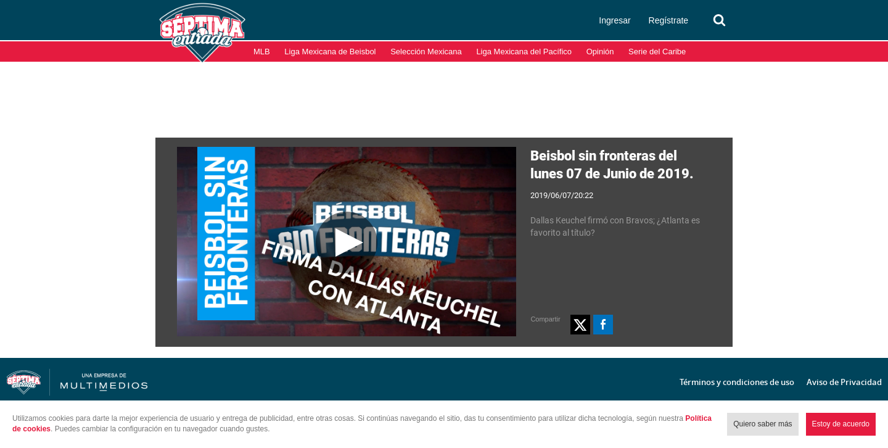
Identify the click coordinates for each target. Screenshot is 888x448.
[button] (580, 324)
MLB (261, 51)
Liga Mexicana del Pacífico (524, 51)
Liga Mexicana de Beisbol (330, 51)
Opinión (600, 51)
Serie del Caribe (657, 51)
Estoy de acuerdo (841, 424)
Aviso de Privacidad (844, 382)
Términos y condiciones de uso (737, 382)
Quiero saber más (762, 424)
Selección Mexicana (426, 51)
